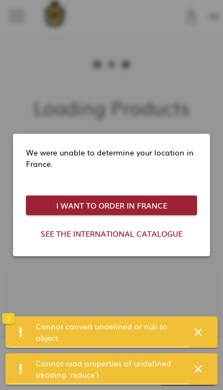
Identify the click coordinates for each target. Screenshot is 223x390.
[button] (198, 333)
